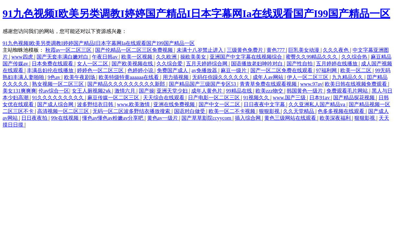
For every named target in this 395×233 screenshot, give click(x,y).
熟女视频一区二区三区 (58, 84)
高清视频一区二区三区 (63, 111)
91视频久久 (256, 97)
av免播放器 (205, 70)
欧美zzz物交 (270, 91)
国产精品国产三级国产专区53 (203, 84)
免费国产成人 (173, 70)
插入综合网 (248, 118)
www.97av (311, 84)
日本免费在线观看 (53, 63)
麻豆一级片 (234, 70)
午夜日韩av (105, 57)
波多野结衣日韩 (96, 104)
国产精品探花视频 (354, 97)
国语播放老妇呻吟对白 (257, 63)
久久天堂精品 (299, 111)
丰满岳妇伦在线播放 (51, 70)
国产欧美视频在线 (133, 63)
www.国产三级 (290, 97)
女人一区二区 (93, 63)
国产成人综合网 (56, 104)
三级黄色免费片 (245, 50)
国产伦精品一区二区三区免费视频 (134, 50)
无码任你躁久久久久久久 (221, 77)
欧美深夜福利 (336, 118)
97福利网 (327, 70)
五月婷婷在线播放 (337, 63)
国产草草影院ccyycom (207, 118)
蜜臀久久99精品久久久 (312, 57)
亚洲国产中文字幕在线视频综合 (246, 57)
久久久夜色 (336, 50)
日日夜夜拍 (35, 118)
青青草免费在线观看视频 (269, 84)
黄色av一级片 (163, 118)
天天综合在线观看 (164, 97)
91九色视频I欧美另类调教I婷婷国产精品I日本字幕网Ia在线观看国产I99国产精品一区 (196, 13)
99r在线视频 (65, 118)
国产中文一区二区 (220, 104)
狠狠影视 (270, 111)
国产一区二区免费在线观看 (282, 70)
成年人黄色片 (207, 91)
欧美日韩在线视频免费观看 (356, 84)
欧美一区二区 (356, 70)
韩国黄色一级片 (305, 91)
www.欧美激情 (134, 104)
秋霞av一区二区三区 (69, 50)
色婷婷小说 (141, 70)
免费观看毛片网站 (347, 91)
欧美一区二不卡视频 (233, 111)
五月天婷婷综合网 (207, 63)
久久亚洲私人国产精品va (317, 104)
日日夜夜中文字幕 (265, 104)
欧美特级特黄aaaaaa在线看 (129, 77)
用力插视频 (176, 77)
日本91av (320, 97)
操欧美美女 (193, 57)
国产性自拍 (300, 63)
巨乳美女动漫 (304, 50)
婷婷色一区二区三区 (101, 70)
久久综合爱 (170, 63)
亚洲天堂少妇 (173, 91)
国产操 (146, 91)
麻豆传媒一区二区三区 (113, 97)
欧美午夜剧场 (80, 77)
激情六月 (126, 91)
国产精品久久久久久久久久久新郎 (126, 84)
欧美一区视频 (137, 57)
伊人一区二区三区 (308, 77)
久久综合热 (354, 57)
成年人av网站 (269, 77)
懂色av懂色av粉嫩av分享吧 (113, 118)
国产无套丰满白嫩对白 (63, 57)
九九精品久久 (348, 77)
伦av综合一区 (53, 91)
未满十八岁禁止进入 (201, 50)
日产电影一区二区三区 (214, 97)
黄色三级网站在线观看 (290, 118)
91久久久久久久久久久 (58, 97)
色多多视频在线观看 (342, 111)
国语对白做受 (190, 111)
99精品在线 (239, 91)
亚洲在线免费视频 (174, 104)
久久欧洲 (167, 57)
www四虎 (22, 57)
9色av (54, 77)
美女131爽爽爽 (19, 91)
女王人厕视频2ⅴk (92, 91)
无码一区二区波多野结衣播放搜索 (132, 111)
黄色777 (276, 50)
